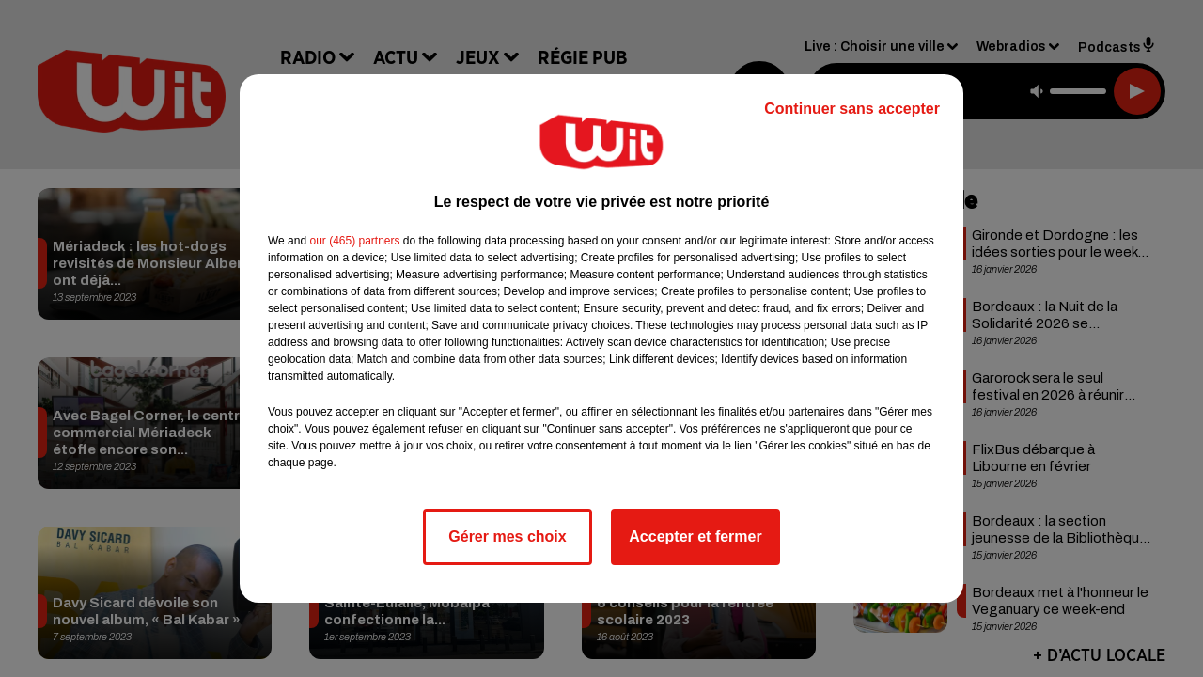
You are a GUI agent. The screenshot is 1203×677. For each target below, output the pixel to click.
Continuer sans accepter (852, 109)
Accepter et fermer (695, 536)
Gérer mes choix (507, 536)
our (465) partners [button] (354, 240)
